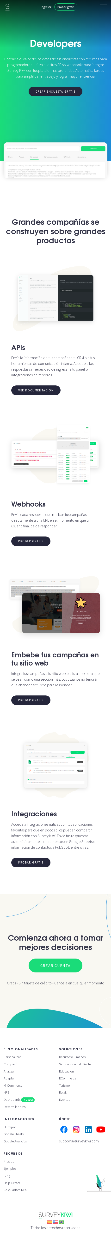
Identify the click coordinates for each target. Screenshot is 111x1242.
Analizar (9, 1071)
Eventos (64, 1099)
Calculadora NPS (15, 1190)
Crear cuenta (55, 965)
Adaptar (9, 1078)
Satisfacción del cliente (75, 1064)
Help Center (12, 1183)
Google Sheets (14, 1134)
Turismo (64, 1085)
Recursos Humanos (72, 1057)
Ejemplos (10, 1168)
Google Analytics (15, 1141)
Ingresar (46, 7)
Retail (63, 1092)
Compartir (11, 1064)
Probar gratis (65, 7)
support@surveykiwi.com (79, 1141)
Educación (66, 1071)
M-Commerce (13, 1085)
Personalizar (12, 1057)
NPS (6, 1092)
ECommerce (67, 1078)
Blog (7, 1176)
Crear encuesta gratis (56, 91)
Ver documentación (36, 390)
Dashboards (19, 1099)
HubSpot (10, 1127)
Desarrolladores (14, 1107)
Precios (9, 1161)
